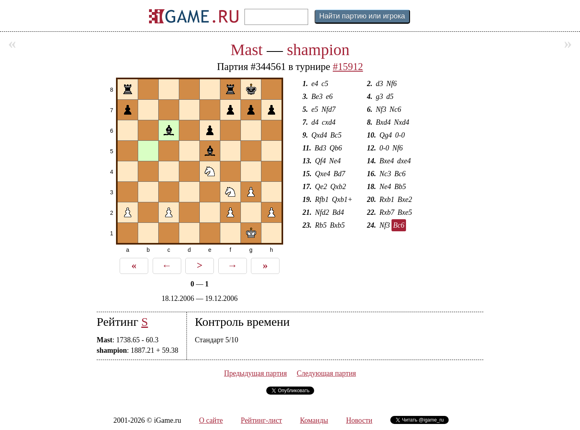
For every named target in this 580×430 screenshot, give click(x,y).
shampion (318, 50)
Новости (359, 420)
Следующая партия (326, 373)
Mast (246, 50)
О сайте (211, 420)
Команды (314, 420)
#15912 (348, 66)
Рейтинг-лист (261, 420)
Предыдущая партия (255, 373)
